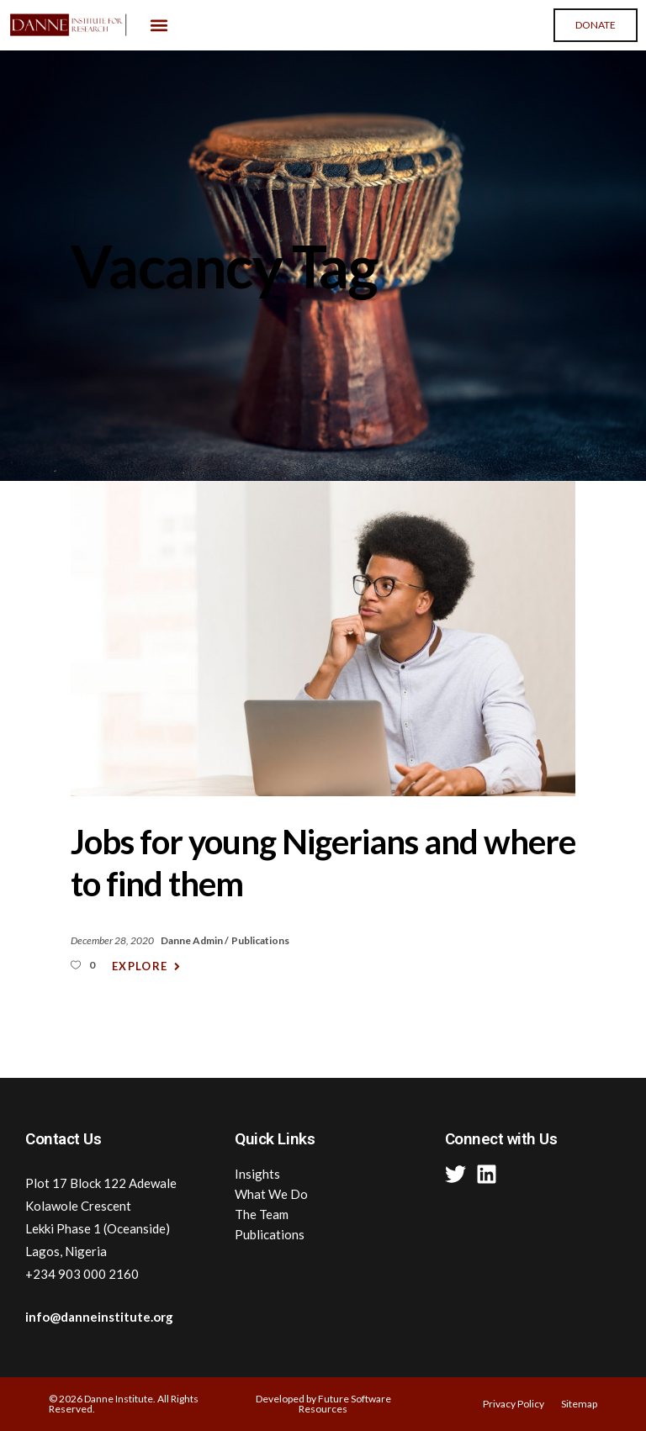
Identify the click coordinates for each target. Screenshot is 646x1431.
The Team (262, 1214)
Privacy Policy (513, 1403)
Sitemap (579, 1403)
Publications (260, 940)
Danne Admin (193, 940)
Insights (257, 1173)
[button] (158, 26)
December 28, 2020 (113, 940)
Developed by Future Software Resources (323, 1403)
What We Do (271, 1193)
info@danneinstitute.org (99, 1316)
